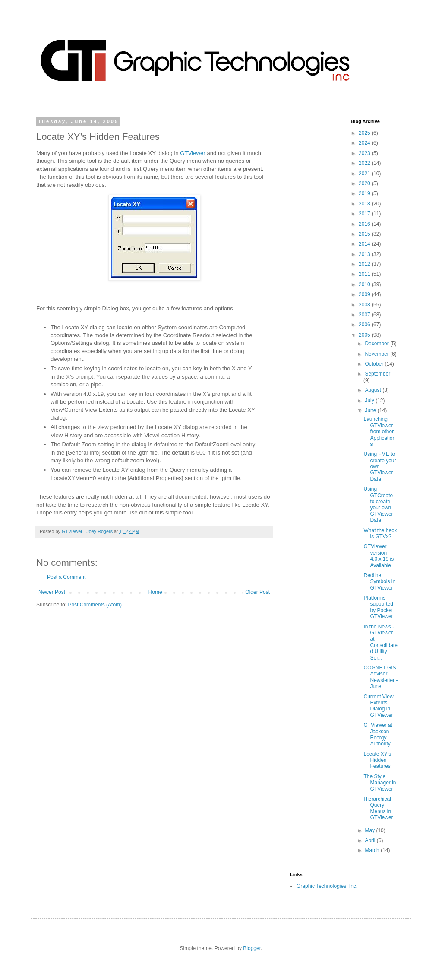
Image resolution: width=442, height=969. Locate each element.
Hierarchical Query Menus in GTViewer (378, 808)
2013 (365, 254)
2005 (365, 335)
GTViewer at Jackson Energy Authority (377, 734)
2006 (365, 325)
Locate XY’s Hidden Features (377, 760)
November (377, 354)
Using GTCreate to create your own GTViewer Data (378, 504)
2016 (365, 224)
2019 (365, 193)
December (377, 344)
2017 (365, 214)
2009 (365, 294)
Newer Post (51, 592)
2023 (365, 153)
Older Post (257, 592)
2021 (365, 173)
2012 (365, 264)
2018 (365, 204)
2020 (365, 183)
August (373, 390)
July (370, 401)
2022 (365, 163)
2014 (365, 244)
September (377, 374)
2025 (365, 133)
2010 (365, 284)
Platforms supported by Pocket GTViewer (378, 607)
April (370, 840)
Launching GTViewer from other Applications (379, 431)
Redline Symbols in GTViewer (379, 581)
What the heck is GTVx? (380, 533)
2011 (365, 274)
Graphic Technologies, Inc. (327, 886)
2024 (365, 143)
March (373, 850)
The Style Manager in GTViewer (379, 782)
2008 (365, 305)
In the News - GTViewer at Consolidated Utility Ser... (380, 642)
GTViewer (192, 153)
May (370, 830)
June (371, 410)
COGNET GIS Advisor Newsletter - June (380, 677)
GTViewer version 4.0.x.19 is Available (378, 555)
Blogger (252, 948)
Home (155, 592)
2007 (365, 315)
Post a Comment (66, 577)
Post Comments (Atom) (95, 605)
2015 (365, 234)
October (375, 364)
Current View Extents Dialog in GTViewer (378, 706)
